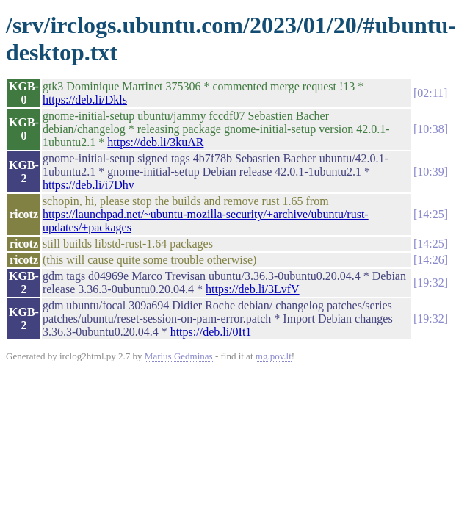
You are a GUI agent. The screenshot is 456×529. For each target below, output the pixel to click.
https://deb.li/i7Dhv (88, 185)
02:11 (430, 93)
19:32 (430, 282)
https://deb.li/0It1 (211, 331)
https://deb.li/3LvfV (253, 289)
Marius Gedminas (179, 355)
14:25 (430, 214)
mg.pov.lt (274, 355)
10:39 (430, 171)
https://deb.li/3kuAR (155, 142)
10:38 (430, 129)
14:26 (430, 259)
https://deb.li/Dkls (85, 99)
